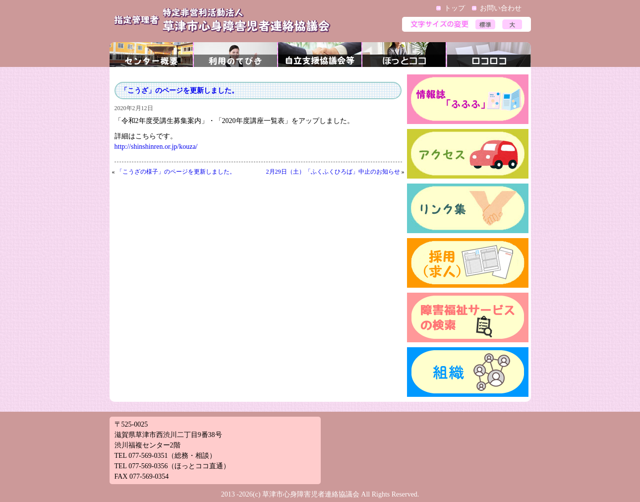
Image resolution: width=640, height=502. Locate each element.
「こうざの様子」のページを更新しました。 (175, 171)
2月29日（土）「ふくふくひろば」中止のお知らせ (333, 171)
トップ (454, 8)
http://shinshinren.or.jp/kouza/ (156, 146)
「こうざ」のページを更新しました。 (179, 90)
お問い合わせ (501, 8)
